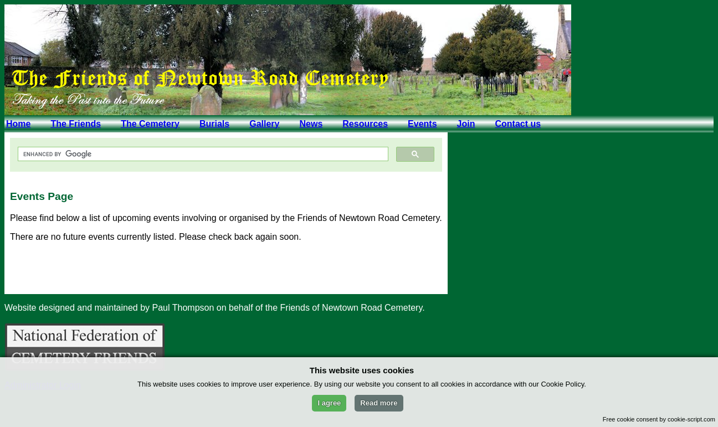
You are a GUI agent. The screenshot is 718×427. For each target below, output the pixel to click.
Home (18, 123)
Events (422, 123)
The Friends (75, 123)
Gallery (264, 123)
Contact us (518, 123)
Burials (214, 123)
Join (466, 123)
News (310, 123)
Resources (365, 123)
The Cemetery (150, 123)
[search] (202, 154)
